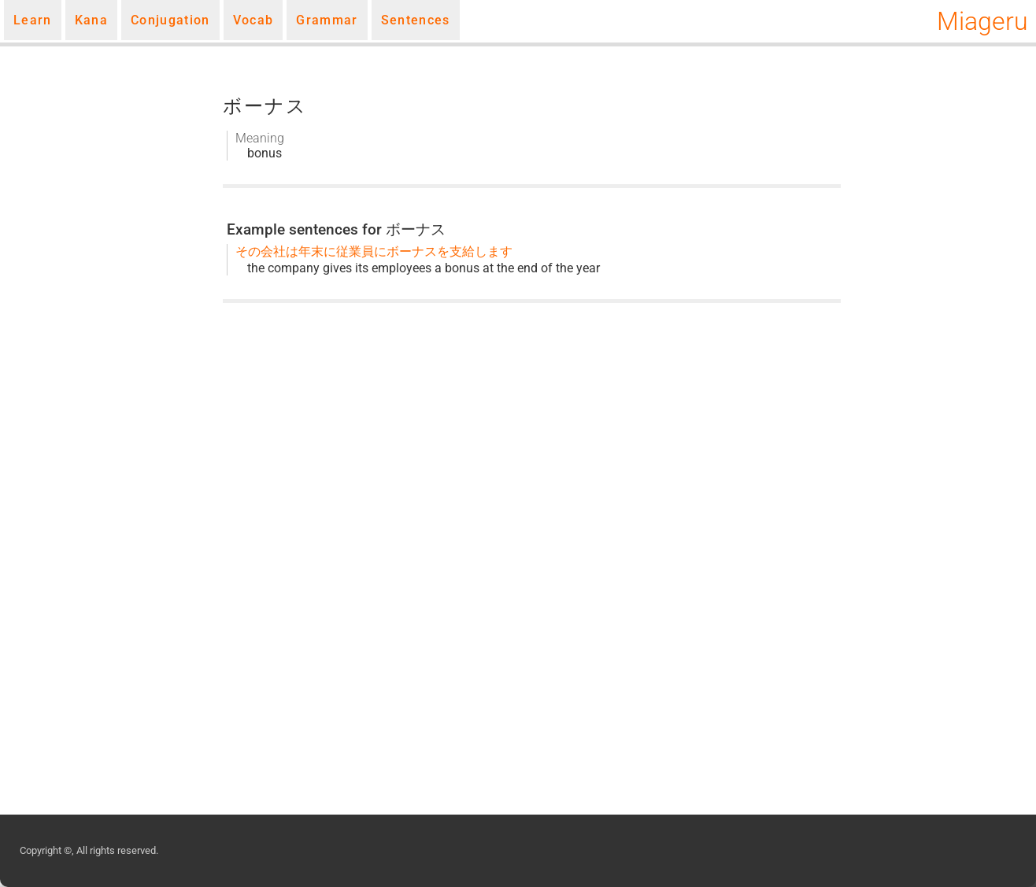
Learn (32, 20)
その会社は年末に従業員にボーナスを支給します (373, 251)
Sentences (415, 20)
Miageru (982, 21)
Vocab (253, 20)
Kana (91, 20)
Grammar (326, 20)
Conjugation (170, 20)
